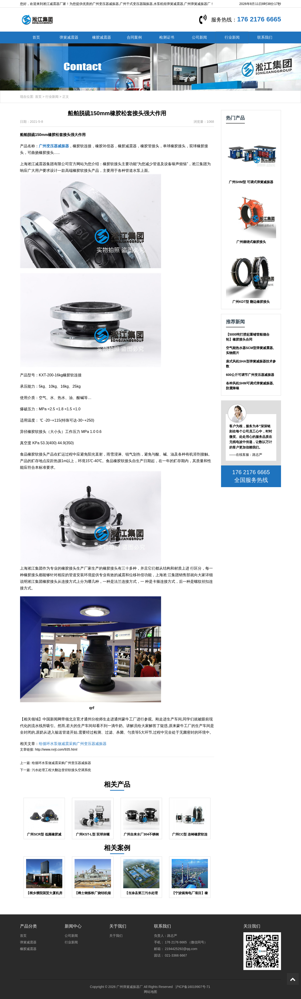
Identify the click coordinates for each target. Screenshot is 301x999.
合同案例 (134, 37)
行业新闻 (232, 37)
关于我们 (116, 935)
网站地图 (150, 992)
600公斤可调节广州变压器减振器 (250, 375)
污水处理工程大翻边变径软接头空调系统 (61, 770)
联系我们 (264, 37)
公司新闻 (199, 37)
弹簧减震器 (68, 37)
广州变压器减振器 (54, 146)
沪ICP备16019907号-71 (192, 987)
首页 (36, 37)
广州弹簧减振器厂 (129, 987)
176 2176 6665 (259, 19)
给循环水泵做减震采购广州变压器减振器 (73, 744)
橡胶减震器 (101, 37)
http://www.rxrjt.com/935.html (56, 749)
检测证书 (166, 37)
